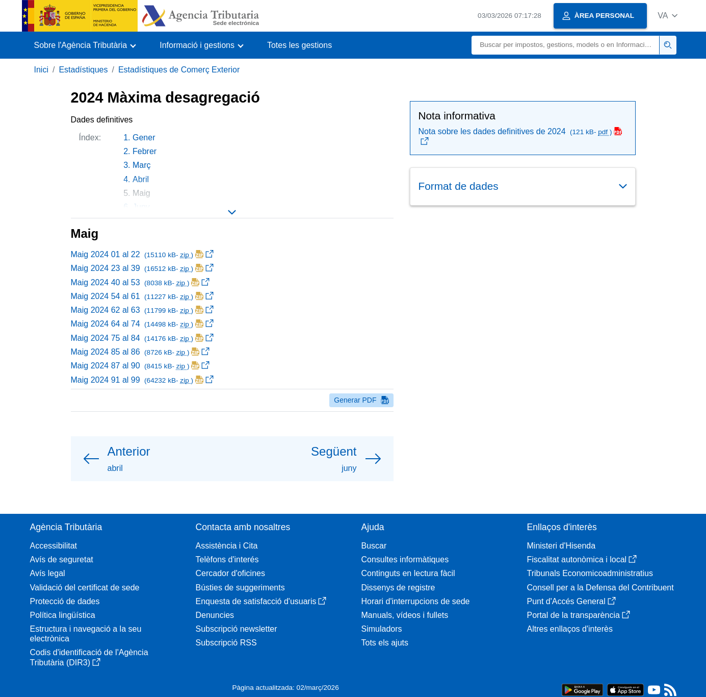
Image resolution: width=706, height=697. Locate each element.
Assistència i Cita (227, 545)
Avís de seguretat (61, 559)
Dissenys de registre (398, 587)
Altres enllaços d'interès (570, 629)
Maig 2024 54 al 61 (142, 296)
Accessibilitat (53, 545)
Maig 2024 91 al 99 (142, 380)
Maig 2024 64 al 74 (142, 323)
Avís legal (47, 573)
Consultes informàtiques (405, 559)
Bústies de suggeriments (240, 587)
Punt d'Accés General (571, 601)
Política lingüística (62, 615)
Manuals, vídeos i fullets (405, 615)
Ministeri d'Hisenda (561, 545)
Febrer (144, 151)
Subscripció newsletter (236, 629)
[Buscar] (566, 45)
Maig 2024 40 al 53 (140, 282)
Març (142, 165)
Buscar (374, 545)
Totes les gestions (299, 45)
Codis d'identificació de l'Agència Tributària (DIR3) (89, 657)
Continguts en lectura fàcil (408, 573)
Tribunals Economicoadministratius (590, 573)
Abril (141, 179)
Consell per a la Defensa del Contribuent (600, 587)
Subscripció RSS (226, 642)
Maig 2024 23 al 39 (142, 268)
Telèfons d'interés (227, 559)
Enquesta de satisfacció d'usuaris (261, 601)
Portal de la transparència (578, 615)
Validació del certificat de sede (85, 587)
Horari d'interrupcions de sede (415, 601)
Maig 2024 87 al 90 (140, 365)
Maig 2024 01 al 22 (142, 254)
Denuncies (215, 615)
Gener (144, 137)
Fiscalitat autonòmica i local (582, 559)
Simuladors (381, 629)
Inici (41, 69)
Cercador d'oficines (230, 573)
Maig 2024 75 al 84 (142, 338)
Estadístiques (83, 69)
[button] (667, 15)
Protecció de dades (65, 601)
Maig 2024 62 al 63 (142, 310)
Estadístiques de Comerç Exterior (179, 69)
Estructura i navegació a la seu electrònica (86, 634)
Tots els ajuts (384, 642)
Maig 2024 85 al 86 (140, 351)
